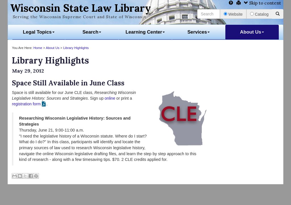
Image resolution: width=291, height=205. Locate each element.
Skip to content (262, 3)
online (110, 98)
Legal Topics (39, 32)
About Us (252, 32)
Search (91, 32)
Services (198, 32)
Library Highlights (76, 48)
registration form (26, 104)
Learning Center (145, 32)
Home (37, 48)
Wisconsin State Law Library (80, 8)
